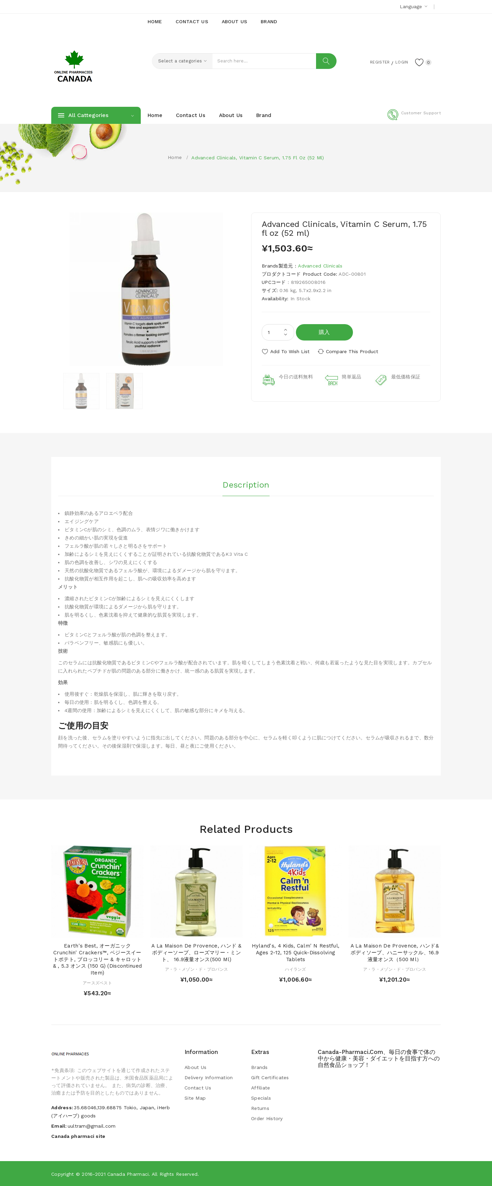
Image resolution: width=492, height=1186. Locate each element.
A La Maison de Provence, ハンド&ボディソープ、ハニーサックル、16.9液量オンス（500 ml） (395, 953)
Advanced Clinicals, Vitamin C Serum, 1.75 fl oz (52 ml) (257, 157)
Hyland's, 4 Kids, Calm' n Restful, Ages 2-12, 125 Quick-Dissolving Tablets (296, 953)
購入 (324, 332)
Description (245, 484)
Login (398, 61)
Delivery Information (208, 1077)
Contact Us (197, 1087)
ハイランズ (295, 969)
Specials (261, 1098)
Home (175, 157)
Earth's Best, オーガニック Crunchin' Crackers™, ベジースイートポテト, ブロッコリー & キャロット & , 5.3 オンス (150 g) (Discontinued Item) (97, 959)
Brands (259, 1067)
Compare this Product (354, 351)
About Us (195, 1067)
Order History (267, 1118)
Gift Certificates (270, 1077)
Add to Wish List (290, 351)
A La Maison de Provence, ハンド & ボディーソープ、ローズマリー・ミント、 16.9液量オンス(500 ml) (196, 953)
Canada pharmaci (128, 1174)
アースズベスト (97, 983)
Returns (260, 1108)
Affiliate (260, 1087)
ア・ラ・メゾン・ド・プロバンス (196, 969)
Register (372, 61)
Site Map (195, 1098)
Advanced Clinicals (320, 266)
